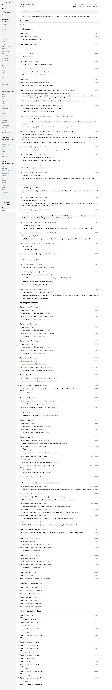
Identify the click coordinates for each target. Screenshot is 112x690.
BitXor (27, 341)
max (24, 446)
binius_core (23, 2)
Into (32, 648)
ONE (30, 44)
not (24, 429)
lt (24, 503)
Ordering (49, 440)
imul (27, 222)
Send (26, 594)
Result (55, 378)
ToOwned (30, 665)
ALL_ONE (31, 54)
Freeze (27, 587)
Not (26, 420)
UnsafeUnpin (29, 603)
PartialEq (29, 477)
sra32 (28, 197)
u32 (40, 147)
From (29, 642)
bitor (25, 333)
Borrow (30, 622)
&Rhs (38, 486)
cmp (24, 440)
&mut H (54, 407)
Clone (27, 358)
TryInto (33, 678)
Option (54, 497)
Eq (25, 575)
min (24, 456)
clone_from (27, 367)
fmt (24, 378)
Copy (26, 572)
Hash (26, 398)
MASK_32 (31, 61)
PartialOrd (29, 494)
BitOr (27, 324)
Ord (26, 437)
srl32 (28, 185)
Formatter (42, 378)
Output (27, 310)
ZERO (30, 36)
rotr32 (28, 210)
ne (24, 486)
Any (28, 615)
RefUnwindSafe (30, 591)
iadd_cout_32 (31, 105)
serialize (26, 532)
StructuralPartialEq (33, 579)
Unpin (27, 600)
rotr (27, 165)
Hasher (33, 401)
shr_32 (28, 147)
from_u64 (29, 82)
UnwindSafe (29, 607)
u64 (39, 12)
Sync (26, 597)
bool (45, 272)
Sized (28, 392)
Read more (41, 319)
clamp (25, 466)
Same (29, 661)
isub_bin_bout (31, 131)
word (29, 2)
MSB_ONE (31, 69)
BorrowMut (31, 629)
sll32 (28, 172)
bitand (25, 316)
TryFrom (33, 671)
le (24, 509)
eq (24, 480)
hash (24, 401)
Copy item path (33, 4)
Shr (26, 555)
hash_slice (27, 407)
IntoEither (31, 655)
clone (25, 361)
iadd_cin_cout (31, 116)
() (65, 532)
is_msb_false (31, 289)
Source (22, 6)
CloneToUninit (33, 635)
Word (26, 33)
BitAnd (27, 307)
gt (24, 515)
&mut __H (52, 401)
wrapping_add (31, 243)
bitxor (25, 350)
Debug (27, 375)
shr (24, 564)
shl (24, 547)
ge (24, 522)
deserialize (27, 389)
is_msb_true (30, 272)
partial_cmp (27, 497)
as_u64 (28, 264)
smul (27, 233)
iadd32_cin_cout (32, 90)
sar (27, 154)
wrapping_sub (31, 254)
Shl (26, 538)
